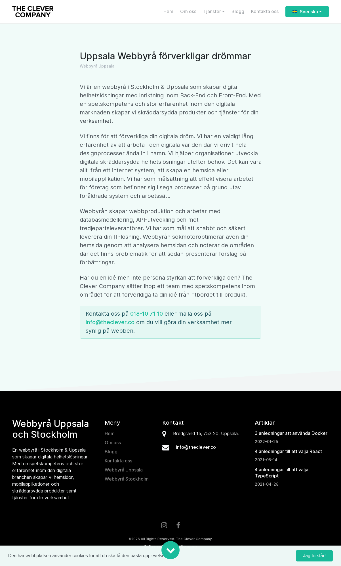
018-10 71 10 (146, 313)
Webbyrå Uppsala (124, 470)
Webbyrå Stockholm (127, 479)
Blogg (237, 11)
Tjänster (214, 11)
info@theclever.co (110, 322)
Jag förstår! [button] (314, 555)
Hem (168, 11)
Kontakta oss (265, 11)
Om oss (188, 11)
